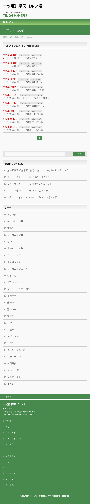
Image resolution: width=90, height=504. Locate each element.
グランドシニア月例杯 (18, 289)
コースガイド (11, 433)
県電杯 (10, 316)
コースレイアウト (13, 439)
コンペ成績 (10, 474)
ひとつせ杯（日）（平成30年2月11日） (24, 66)
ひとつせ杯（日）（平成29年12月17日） (24, 90)
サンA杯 (11, 241)
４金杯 (10, 323)
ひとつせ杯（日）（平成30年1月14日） (24, 74)
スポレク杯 (24, 55)
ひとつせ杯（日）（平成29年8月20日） (24, 130)
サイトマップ (11, 397)
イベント (11, 384)
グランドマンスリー (17, 282)
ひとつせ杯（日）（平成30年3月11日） (24, 58)
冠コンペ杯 (13, 309)
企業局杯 (11, 296)
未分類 (10, 302)
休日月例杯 (13, 363)
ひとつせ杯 (36, 55)
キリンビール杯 (15, 221)
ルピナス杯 (13, 336)
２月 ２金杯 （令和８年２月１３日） (28, 190)
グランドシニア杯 (16, 350)
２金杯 (10, 329)
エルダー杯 (13, 370)
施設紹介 (9, 444)
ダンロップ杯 (14, 262)
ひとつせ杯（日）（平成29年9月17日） (24, 122)
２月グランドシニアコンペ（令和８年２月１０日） (33, 197)
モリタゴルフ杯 (15, 235)
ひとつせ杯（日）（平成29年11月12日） (24, 106)
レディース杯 (14, 357)
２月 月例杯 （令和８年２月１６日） (28, 177)
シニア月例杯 (14, 377)
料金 (8, 462)
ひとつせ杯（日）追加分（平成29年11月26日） (28, 98)
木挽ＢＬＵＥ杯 (15, 248)
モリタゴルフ (14, 255)
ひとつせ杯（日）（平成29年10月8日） (24, 114)
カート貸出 (10, 485)
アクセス (9, 479)
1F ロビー (10, 450)
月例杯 (10, 343)
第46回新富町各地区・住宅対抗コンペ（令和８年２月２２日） (39, 170)
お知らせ (9, 427)
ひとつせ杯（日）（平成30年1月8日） (23, 82)
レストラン (10, 456)
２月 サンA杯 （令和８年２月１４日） (29, 184)
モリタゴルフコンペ (17, 269)
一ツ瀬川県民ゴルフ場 (22, 6)
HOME (9, 421)
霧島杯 (10, 228)
